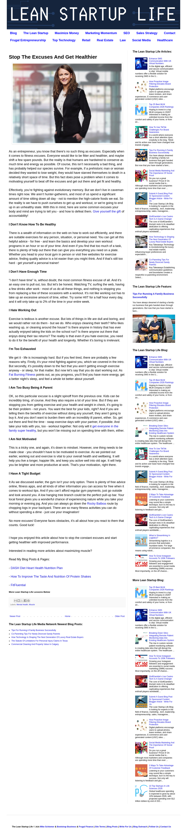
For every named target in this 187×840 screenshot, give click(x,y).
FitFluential (18, 585)
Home (67, 616)
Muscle (32, 604)
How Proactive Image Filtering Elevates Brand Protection (160, 84)
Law (123, 40)
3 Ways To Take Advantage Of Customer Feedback (161, 495)
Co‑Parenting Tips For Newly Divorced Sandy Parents (35, 634)
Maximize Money (67, 33)
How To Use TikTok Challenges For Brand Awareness (159, 129)
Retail (86, 40)
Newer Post (15, 616)
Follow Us (154, 827)
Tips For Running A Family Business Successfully (33, 630)
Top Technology (63, 40)
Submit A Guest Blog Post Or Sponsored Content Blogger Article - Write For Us (160, 197)
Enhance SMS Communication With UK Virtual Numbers (160, 61)
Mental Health (22, 604)
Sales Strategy (146, 33)
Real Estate (105, 40)
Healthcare (165, 40)
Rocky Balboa (96, 503)
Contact (169, 33)
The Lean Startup (35, 33)
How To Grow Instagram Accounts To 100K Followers (162, 557)
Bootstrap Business (66, 827)
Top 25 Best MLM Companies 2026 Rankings (161, 105)
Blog (13, 33)
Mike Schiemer (47, 827)
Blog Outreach (140, 827)
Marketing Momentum (101, 33)
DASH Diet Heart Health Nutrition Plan (37, 568)
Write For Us (125, 827)
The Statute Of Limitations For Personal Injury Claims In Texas (39, 641)
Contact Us (165, 827)
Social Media (141, 40)
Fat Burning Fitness (22, 374)
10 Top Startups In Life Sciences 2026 (159, 787)
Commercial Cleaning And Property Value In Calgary (35, 644)
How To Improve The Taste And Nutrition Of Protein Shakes (51, 576)
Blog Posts (112, 827)
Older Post (120, 616)
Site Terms (100, 827)
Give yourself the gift (107, 211)
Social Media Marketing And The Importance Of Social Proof (161, 173)
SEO (126, 33)
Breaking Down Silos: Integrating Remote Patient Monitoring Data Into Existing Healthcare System (161, 429)
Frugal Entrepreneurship (28, 40)
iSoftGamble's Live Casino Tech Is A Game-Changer (161, 217)
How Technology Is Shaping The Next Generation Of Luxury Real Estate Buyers (47, 637)
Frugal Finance (86, 827)
